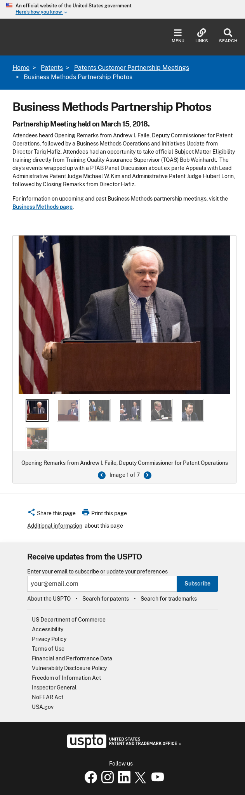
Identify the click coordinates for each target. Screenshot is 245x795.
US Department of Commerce (69, 620)
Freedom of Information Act (66, 678)
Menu (178, 35)
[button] (51, 514)
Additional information (54, 526)
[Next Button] (147, 475)
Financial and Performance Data (72, 658)
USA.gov (43, 707)
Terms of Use (48, 649)
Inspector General (54, 687)
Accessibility (47, 629)
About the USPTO (49, 599)
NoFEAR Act (47, 697)
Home (21, 67)
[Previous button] (102, 475)
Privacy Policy (49, 639)
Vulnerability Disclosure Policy (69, 668)
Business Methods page (42, 207)
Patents (52, 67)
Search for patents (105, 599)
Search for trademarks (169, 599)
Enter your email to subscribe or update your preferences (97, 572)
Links (201, 35)
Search (228, 35)
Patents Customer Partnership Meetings (131, 67)
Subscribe (197, 583)
